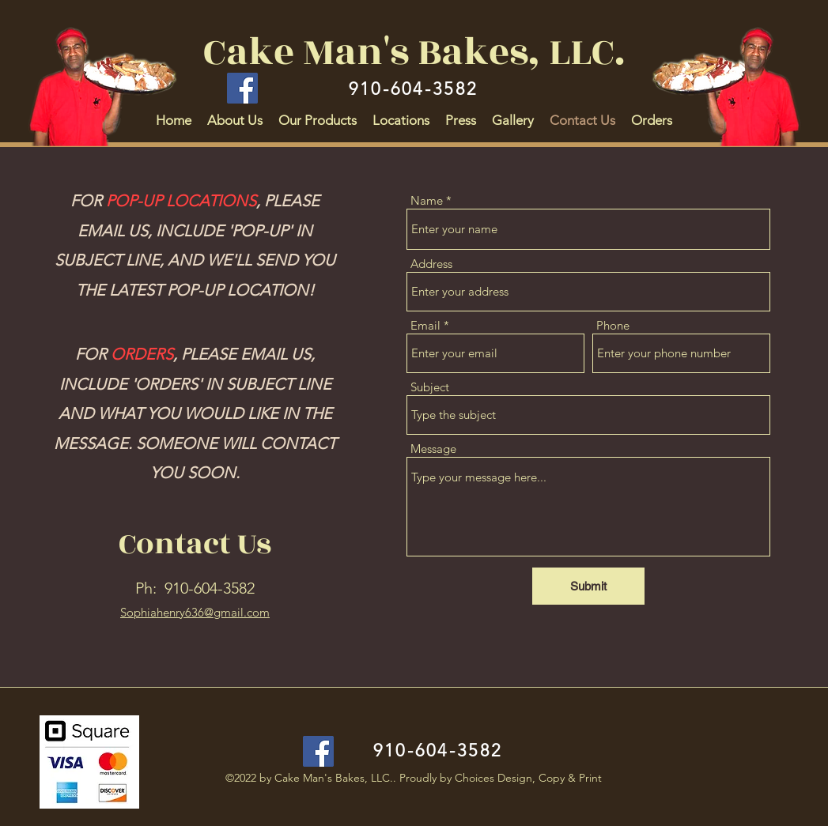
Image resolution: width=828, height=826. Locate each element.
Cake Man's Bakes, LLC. (414, 52)
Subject (429, 387)
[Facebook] (242, 88)
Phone (613, 325)
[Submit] (588, 586)
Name (426, 200)
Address (431, 264)
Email (425, 325)
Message (433, 448)
